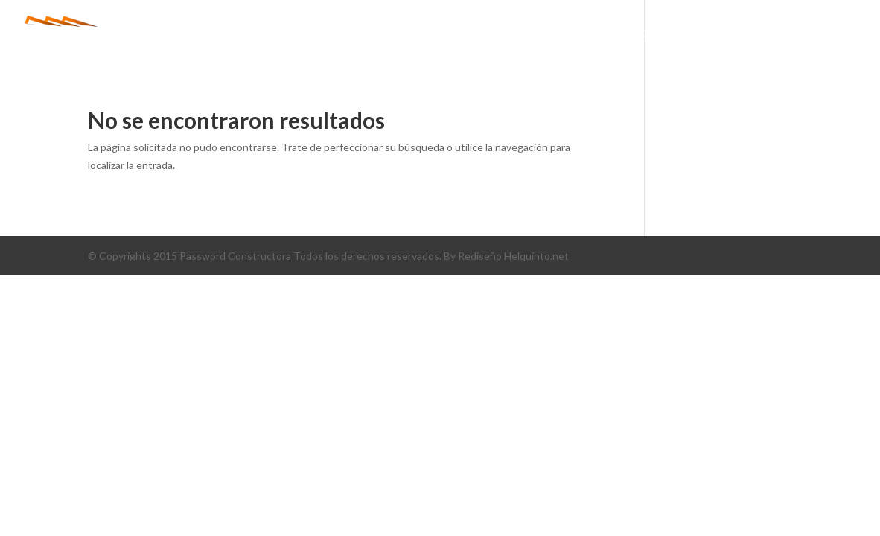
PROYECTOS (523, 33)
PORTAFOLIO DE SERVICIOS (649, 33)
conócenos (436, 33)
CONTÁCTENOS (784, 33)
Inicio (365, 33)
